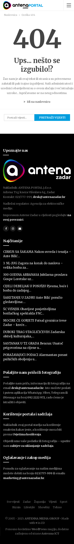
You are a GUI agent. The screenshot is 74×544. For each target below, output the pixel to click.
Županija (40, 502)
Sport (63, 502)
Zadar (27, 502)
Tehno (57, 507)
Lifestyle (29, 507)
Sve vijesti (13, 502)
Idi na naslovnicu (37, 102)
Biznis (16, 507)
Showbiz (44, 507)
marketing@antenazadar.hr (23, 478)
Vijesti (52, 502)
